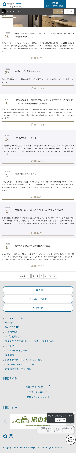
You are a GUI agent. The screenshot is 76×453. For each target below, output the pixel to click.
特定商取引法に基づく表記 (18, 369)
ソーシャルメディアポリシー (19, 364)
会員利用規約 (11, 332)
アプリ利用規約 (13, 336)
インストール (58, 11)
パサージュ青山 (36, 392)
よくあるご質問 (38, 299)
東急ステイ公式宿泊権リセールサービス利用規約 (29, 341)
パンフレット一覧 (14, 318)
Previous (5, 421)
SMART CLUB (12, 327)
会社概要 (9, 346)
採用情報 (9, 355)
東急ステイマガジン (36, 397)
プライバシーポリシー (16, 350)
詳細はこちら (38, 58)
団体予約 (38, 290)
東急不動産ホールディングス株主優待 (24, 360)
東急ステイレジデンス (37, 386)
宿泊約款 (9, 322)
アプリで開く (69, 11)
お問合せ (38, 307)
